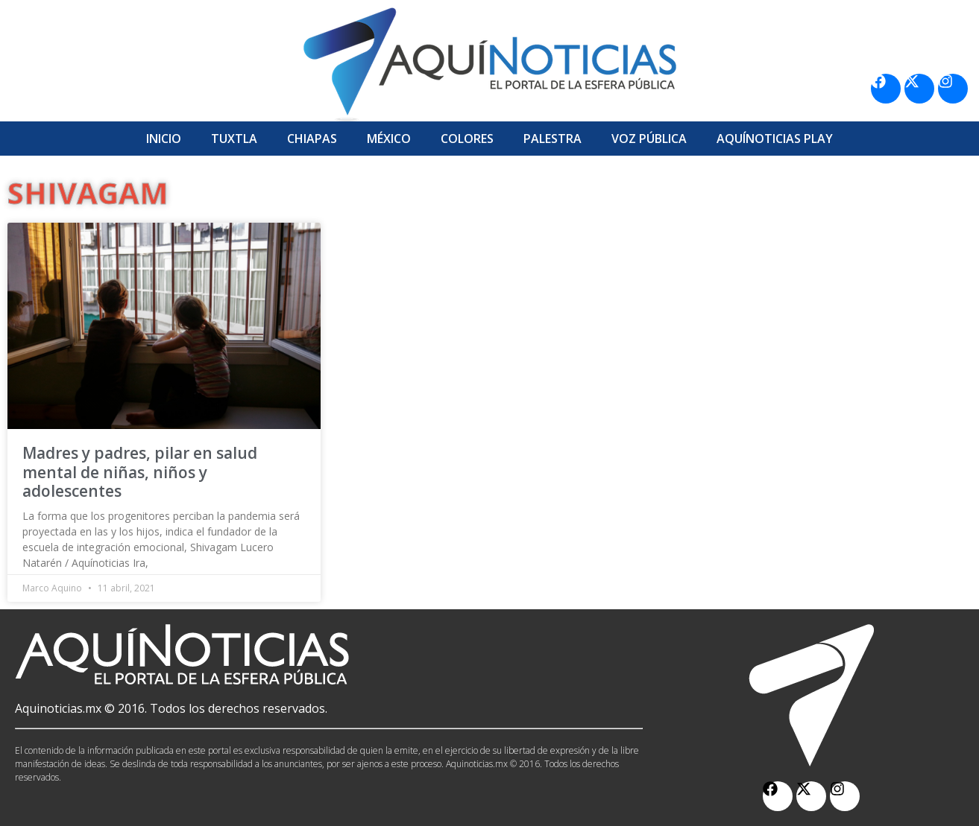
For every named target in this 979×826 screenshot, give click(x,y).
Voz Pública (649, 138)
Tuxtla (234, 138)
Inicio (163, 138)
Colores (467, 138)
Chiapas (312, 138)
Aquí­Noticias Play (775, 138)
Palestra (552, 138)
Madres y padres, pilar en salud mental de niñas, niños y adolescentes (139, 471)
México (389, 138)
